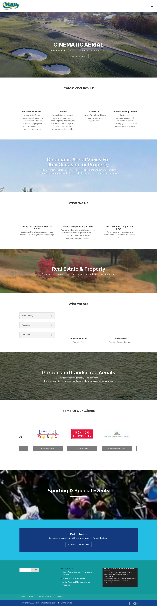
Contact (60, 597)
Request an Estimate (46, 597)
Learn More (79, 499)
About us (31, 597)
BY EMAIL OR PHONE (78, 544)
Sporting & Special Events (78, 491)
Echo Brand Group (64, 603)
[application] (120, 577)
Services (22, 597)
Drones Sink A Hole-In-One (73, 578)
